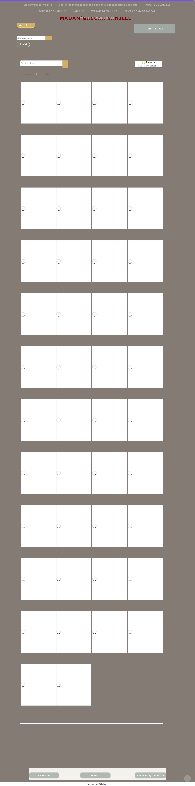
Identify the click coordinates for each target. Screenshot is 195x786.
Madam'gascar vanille (37, 4)
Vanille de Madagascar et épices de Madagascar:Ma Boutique (98, 4)
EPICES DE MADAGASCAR (140, 11)
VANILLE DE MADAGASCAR (97, 18)
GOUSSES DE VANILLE (52, 11)
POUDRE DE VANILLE (157, 4)
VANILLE (78, 11)
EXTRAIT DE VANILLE (104, 11)
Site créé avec (98, 784)
